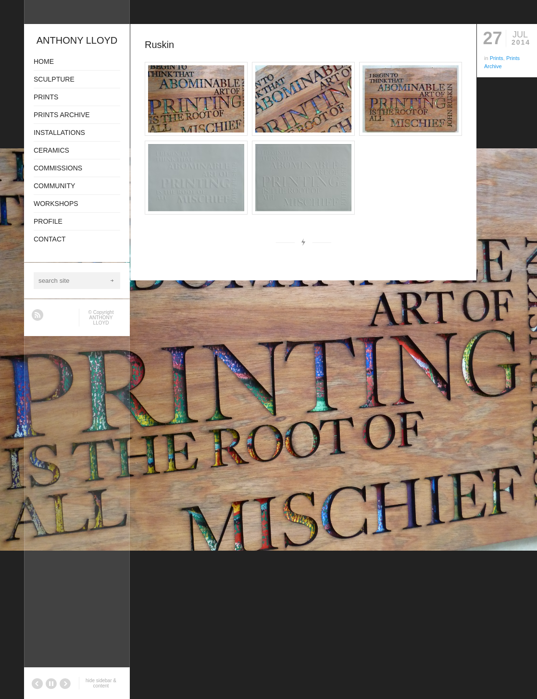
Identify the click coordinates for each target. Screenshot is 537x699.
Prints (496, 58)
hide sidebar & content (101, 683)
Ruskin (159, 44)
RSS (37, 315)
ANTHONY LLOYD (101, 320)
